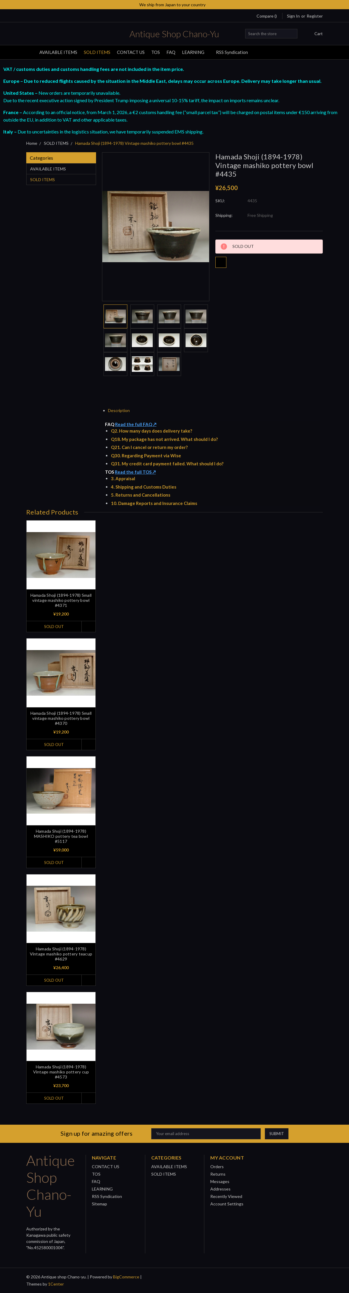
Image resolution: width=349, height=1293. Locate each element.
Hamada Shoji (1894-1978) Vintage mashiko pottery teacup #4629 (61, 953)
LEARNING (195, 52)
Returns (218, 1174)
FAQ (170, 52)
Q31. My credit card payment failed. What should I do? (167, 463)
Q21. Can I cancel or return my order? (149, 447)
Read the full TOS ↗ (135, 472)
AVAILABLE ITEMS (58, 52)
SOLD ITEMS (97, 52)
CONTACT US (131, 52)
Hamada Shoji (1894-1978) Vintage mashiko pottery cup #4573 (61, 1071)
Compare (267, 15)
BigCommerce (126, 1276)
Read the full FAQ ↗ (135, 424)
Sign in (293, 15)
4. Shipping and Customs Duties (143, 486)
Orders (217, 1166)
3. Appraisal (123, 478)
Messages (219, 1181)
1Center (56, 1283)
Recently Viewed (226, 1196)
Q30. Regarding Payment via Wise (146, 455)
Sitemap (99, 1203)
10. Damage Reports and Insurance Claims (154, 503)
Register (315, 15)
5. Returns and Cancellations (140, 495)
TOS (155, 52)
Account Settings (226, 1203)
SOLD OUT (54, 626)
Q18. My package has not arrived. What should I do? (164, 439)
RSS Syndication (232, 52)
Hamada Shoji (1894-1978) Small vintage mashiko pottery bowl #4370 (61, 718)
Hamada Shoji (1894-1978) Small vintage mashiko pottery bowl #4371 (61, 600)
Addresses (220, 1188)
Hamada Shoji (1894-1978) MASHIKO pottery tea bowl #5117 (61, 836)
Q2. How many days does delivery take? (151, 430)
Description (121, 410)
